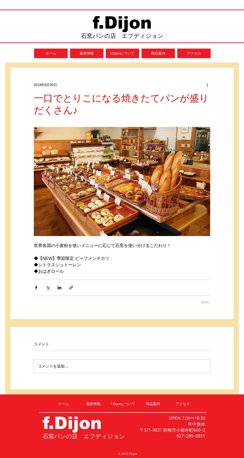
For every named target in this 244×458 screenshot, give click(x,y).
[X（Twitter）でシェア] (48, 287)
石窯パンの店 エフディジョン (122, 36)
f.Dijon (122, 22)
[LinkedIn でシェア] (59, 287)
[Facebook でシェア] (36, 287)
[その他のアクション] (207, 85)
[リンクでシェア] (71, 287)
